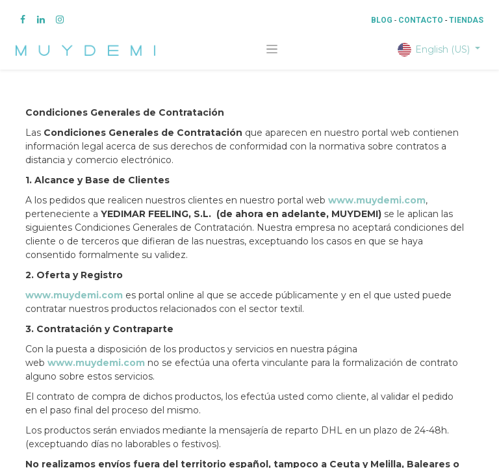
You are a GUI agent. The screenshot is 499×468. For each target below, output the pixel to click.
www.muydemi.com (377, 200)
